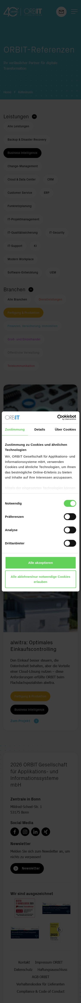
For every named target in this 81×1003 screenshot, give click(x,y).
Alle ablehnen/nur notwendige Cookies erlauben (40, 579)
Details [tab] (39, 429)
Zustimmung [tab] (15, 429)
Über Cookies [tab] (65, 429)
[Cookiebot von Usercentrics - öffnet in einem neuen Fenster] (57, 417)
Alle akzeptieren (40, 563)
